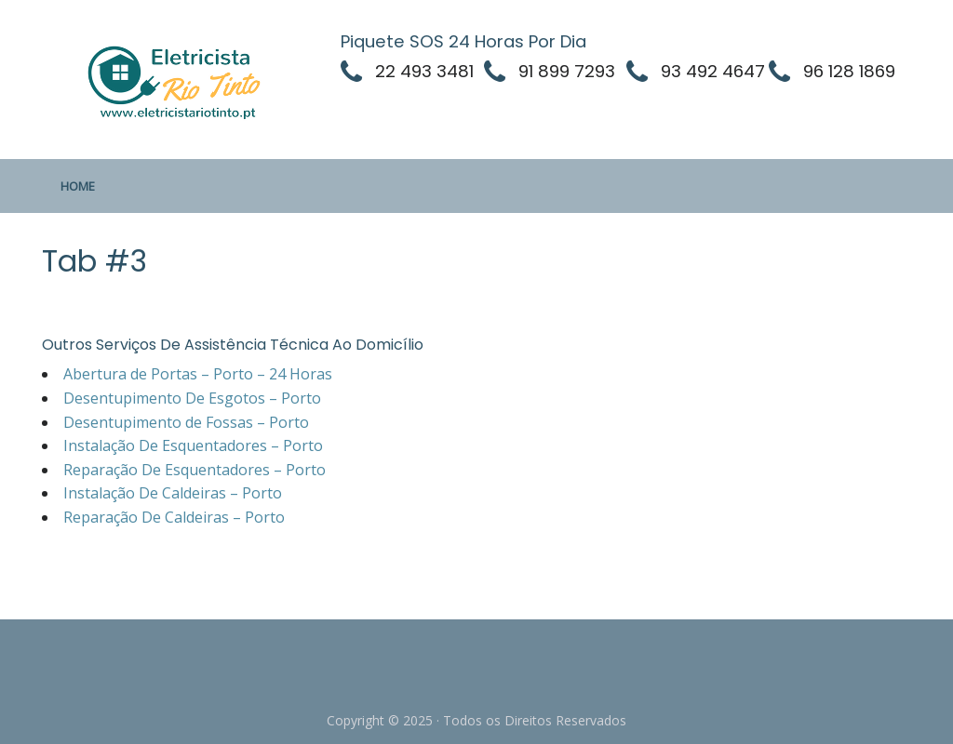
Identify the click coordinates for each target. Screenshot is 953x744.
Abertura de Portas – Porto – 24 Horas (197, 374)
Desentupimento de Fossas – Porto (186, 422)
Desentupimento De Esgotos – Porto (192, 398)
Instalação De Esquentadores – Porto (193, 445)
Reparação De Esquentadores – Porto (194, 469)
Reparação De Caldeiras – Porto (174, 517)
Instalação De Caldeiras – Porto (172, 493)
